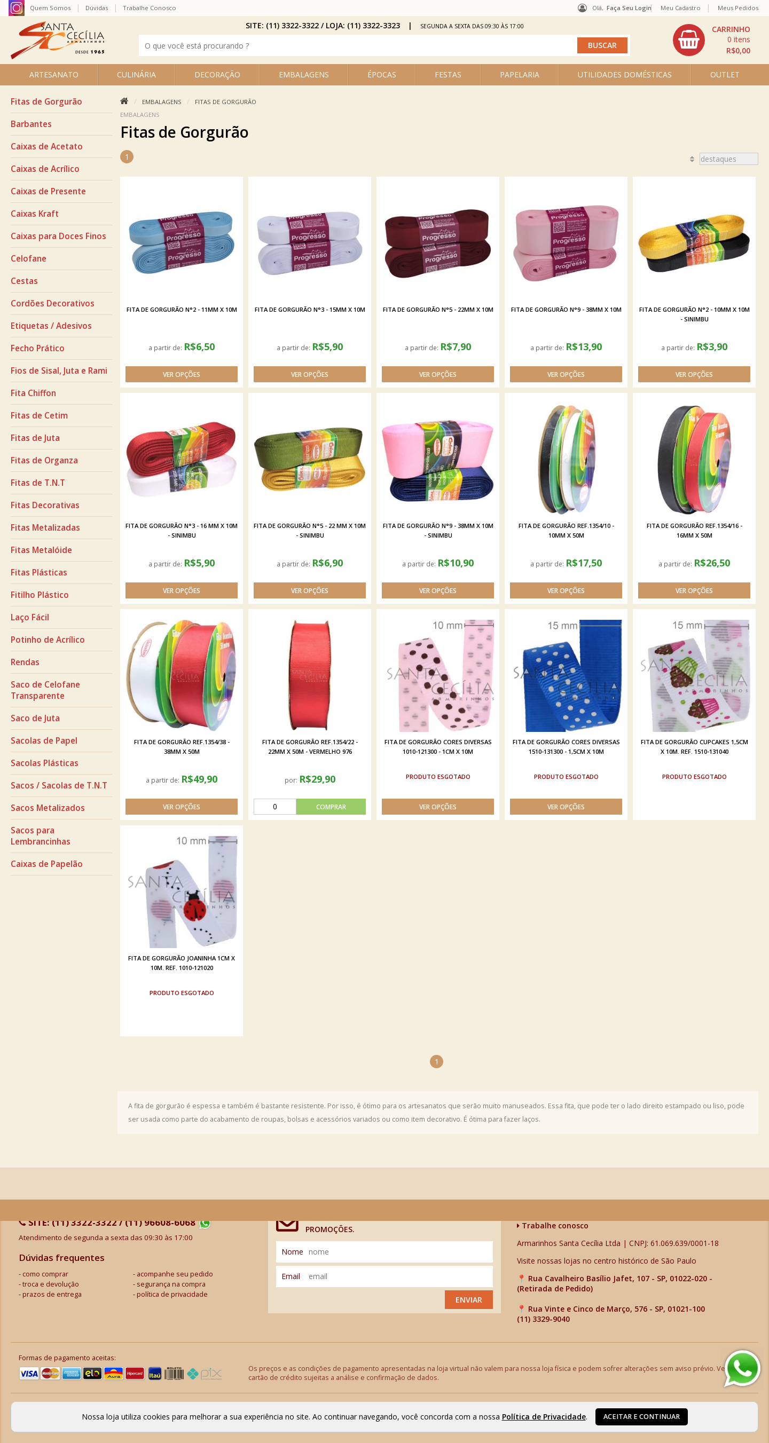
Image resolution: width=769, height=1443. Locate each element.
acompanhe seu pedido (175, 1274)
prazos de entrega (52, 1294)
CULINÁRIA (136, 74)
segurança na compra (171, 1284)
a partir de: (166, 347)
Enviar (469, 1300)
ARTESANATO (54, 74)
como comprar (45, 1274)
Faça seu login (629, 8)
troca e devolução (50, 1284)
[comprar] (310, 807)
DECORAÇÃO (217, 74)
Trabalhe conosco (552, 1225)
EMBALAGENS (304, 74)
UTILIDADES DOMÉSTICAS (625, 74)
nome (292, 1252)
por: (292, 780)
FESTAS (448, 74)
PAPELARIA (519, 74)
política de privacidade (172, 1294)
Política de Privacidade (544, 1417)
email (290, 1276)
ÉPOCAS (381, 74)
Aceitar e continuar (641, 1416)
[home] (57, 56)
